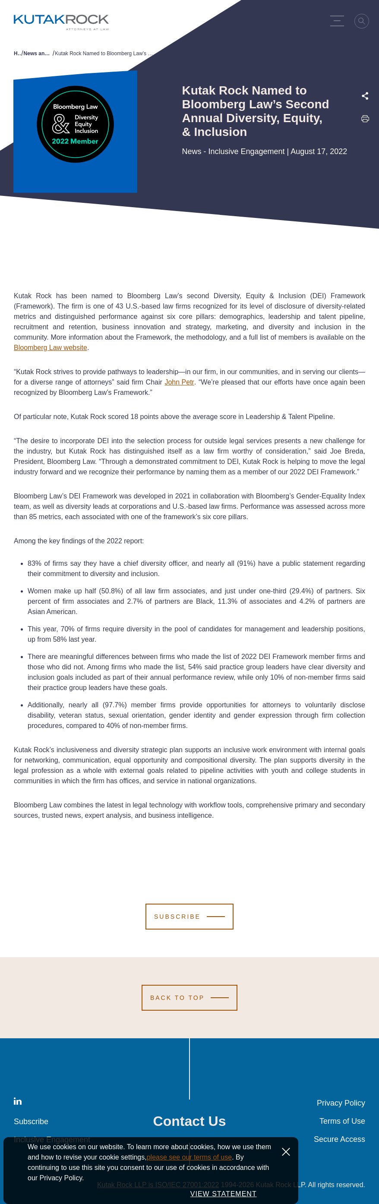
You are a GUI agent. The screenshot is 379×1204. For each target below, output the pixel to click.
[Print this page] (365, 120)
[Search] (364, 22)
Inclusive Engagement (52, 1139)
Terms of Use (342, 1121)
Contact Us (189, 1121)
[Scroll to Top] (189, 998)
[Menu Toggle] (339, 21)
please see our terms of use (189, 1172)
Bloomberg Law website (50, 347)
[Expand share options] (365, 96)
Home (17, 53)
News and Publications (38, 53)
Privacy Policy (341, 1103)
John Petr (179, 382)
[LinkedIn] (18, 1103)
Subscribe (31, 1121)
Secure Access (339, 1139)
